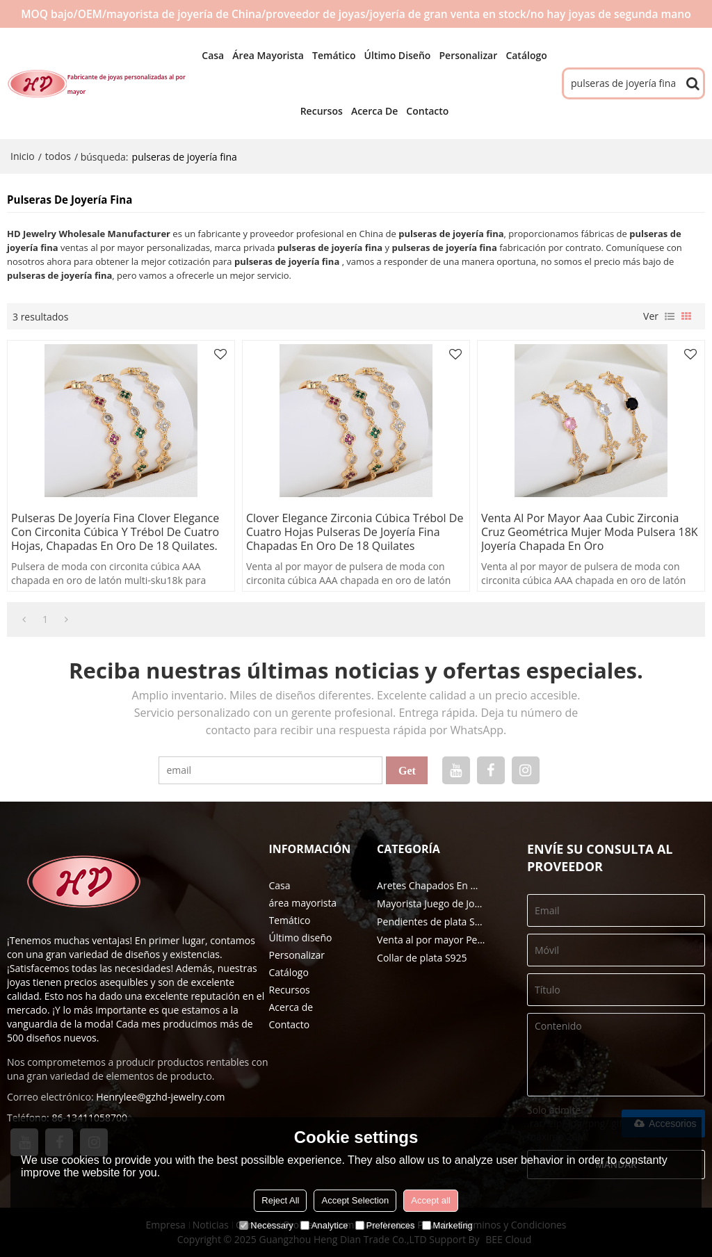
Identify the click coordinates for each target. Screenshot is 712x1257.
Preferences (385, 1225)
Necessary (266, 1225)
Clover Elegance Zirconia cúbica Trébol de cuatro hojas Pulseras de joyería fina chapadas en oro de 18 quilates (354, 532)
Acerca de (374, 110)
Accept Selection (355, 1200)
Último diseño (397, 55)
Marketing (447, 1225)
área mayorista (268, 55)
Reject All (280, 1200)
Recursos (321, 110)
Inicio (22, 156)
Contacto (427, 110)
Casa (213, 55)
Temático (333, 55)
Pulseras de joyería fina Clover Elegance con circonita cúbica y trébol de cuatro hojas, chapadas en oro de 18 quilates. (115, 532)
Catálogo (526, 55)
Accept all (430, 1200)
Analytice (324, 1225)
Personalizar (468, 55)
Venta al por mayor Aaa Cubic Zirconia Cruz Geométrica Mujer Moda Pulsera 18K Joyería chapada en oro (589, 532)
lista (669, 316)
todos (58, 156)
